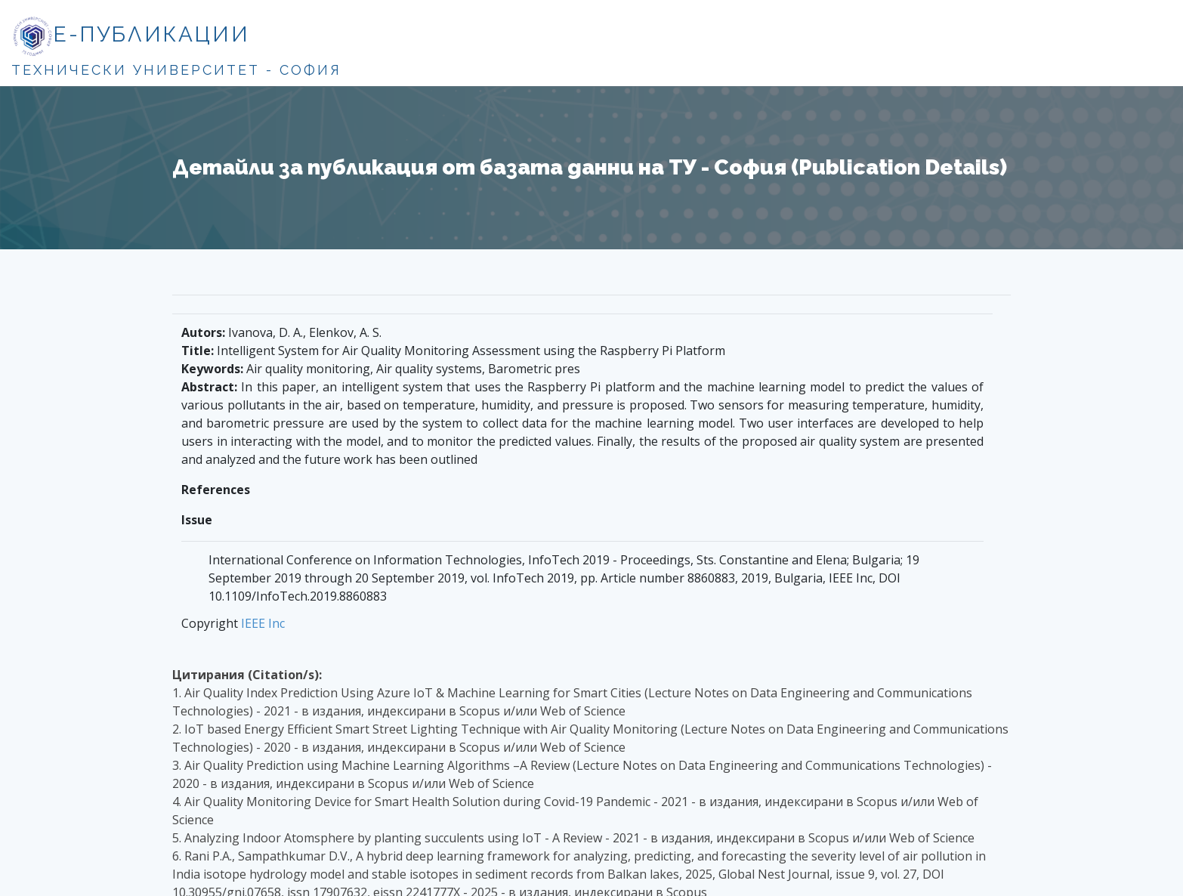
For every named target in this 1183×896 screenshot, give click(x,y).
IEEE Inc (263, 623)
